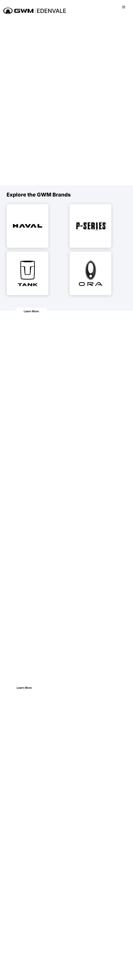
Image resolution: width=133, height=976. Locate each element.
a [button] (123, 7)
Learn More (31, 311)
